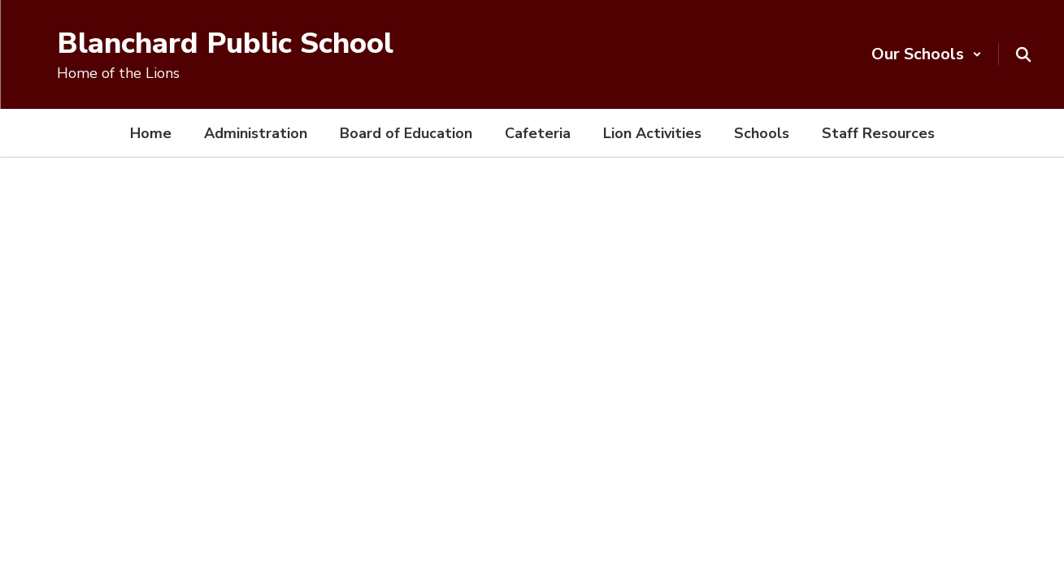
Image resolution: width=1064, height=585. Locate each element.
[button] (926, 54)
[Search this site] (1023, 54)
